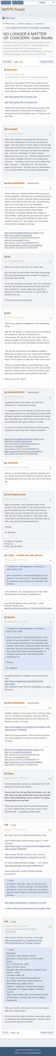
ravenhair (12, 463)
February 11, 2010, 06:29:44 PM (15, 560)
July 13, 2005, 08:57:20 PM (14, 318)
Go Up (5, 1033)
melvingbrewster (16, 494)
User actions (46, 62)
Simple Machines (35, 1053)
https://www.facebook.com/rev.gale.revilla (32, 908)
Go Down (7, 62)
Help (17, 1050)
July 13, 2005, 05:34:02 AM (14, 134)
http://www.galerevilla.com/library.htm (21, 102)
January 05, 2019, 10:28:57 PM (15, 778)
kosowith (12, 129)
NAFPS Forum (13, 9)
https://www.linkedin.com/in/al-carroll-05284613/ (23, 245)
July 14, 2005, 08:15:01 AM (14, 397)
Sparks (11, 617)
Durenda (12, 69)
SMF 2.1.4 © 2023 (21, 1053)
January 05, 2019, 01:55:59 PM (15, 707)
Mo (8, 256)
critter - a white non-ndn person (25, 555)
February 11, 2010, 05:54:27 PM (15, 499)
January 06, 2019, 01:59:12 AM (15, 829)
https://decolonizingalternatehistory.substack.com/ (24, 233)
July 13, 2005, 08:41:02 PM (14, 261)
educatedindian (15, 183)
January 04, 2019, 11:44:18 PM (15, 622)
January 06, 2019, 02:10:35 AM (15, 926)
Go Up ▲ (37, 1050)
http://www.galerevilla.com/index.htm (21, 97)
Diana (10, 773)
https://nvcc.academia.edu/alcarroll (18, 235)
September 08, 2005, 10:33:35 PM (16, 467)
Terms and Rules (26, 1050)
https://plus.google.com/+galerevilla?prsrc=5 (24, 865)
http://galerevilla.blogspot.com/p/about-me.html (25, 857)
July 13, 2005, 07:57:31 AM (14, 188)
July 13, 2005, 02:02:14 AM (14, 74)
